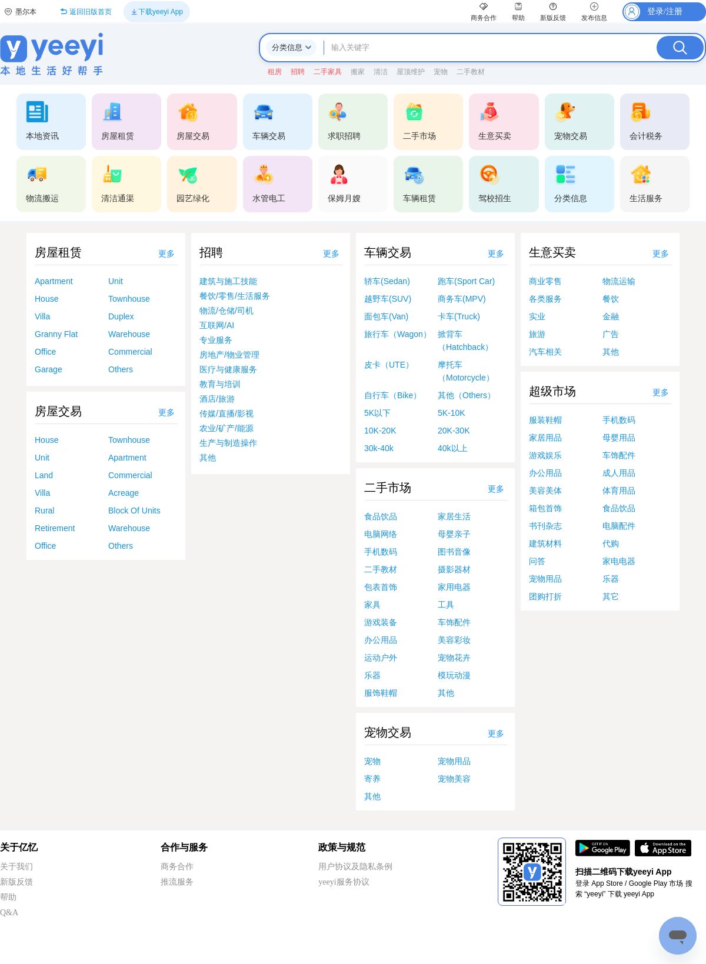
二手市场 (387, 487)
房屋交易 (58, 411)
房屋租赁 (58, 252)
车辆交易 (387, 252)
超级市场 (552, 391)
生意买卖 (552, 252)
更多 (166, 253)
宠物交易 (387, 732)
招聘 (211, 252)
